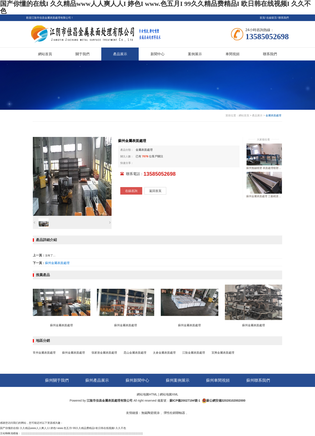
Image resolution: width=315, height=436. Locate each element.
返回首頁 (155, 191)
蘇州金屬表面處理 (57, 263)
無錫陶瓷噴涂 (150, 413)
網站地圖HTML (147, 394)
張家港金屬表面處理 (104, 352)
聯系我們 (283, 17)
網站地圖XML (169, 394)
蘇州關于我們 (57, 380)
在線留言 (271, 17)
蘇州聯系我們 (258, 380)
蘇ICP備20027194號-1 (185, 400)
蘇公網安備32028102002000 (225, 400)
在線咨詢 (131, 191)
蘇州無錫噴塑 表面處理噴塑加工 (264, 168)
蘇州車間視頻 (218, 380)
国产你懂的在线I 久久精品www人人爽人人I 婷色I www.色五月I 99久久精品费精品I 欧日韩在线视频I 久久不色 (63, 428)
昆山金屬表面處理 (135, 352)
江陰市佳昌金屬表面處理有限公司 (110, 400)
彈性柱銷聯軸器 (174, 413)
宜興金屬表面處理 (223, 352)
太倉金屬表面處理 (164, 352)
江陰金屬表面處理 (193, 352)
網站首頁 (244, 115)
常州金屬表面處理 (44, 352)
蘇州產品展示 (97, 380)
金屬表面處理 (273, 115)
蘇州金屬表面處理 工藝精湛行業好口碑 (264, 196)
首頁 (262, 17)
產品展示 (257, 115)
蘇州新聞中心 (137, 380)
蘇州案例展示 (177, 380)
